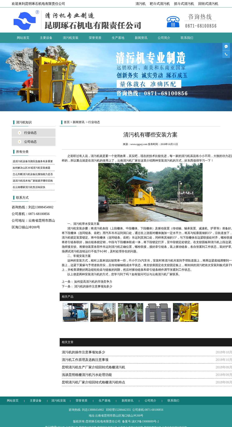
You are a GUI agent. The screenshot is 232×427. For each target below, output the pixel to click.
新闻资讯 (141, 37)
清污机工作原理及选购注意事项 (85, 359)
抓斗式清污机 (184, 3)
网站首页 (23, 37)
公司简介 (164, 37)
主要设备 (46, 37)
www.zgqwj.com (138, 144)
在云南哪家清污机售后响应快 (29, 187)
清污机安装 (70, 37)
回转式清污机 (208, 3)
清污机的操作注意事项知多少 (92, 286)
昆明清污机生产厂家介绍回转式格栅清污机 (93, 367)
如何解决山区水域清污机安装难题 (31, 167)
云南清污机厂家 (127, 160)
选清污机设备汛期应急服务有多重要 (33, 161)
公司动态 (30, 141)
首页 (67, 122)
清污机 (141, 3)
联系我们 (187, 37)
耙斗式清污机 (160, 3)
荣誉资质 (95, 37)
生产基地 (118, 37)
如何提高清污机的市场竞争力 (92, 281)
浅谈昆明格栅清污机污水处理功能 (87, 374)
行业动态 (30, 132)
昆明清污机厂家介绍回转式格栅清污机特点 (93, 382)
